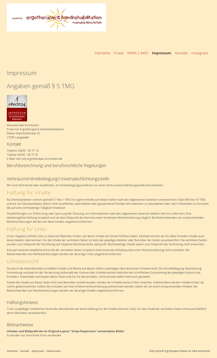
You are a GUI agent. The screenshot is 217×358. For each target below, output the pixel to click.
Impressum (161, 53)
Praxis (119, 53)
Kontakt (181, 53)
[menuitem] (102, 53)
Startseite (102, 53)
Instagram (199, 53)
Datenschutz (53, 351)
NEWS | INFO (137, 53)
